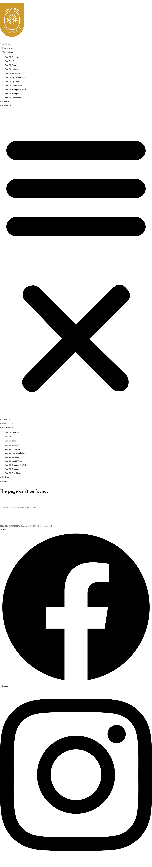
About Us (6, 43)
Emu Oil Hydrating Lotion (15, 77)
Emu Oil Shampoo (12, 93)
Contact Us (6, 105)
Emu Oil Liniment (12, 69)
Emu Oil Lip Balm (12, 81)
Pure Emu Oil (7, 48)
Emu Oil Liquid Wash (13, 85)
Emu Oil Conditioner (13, 97)
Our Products (7, 52)
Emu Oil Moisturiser (13, 73)
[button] (76, 262)
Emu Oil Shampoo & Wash (15, 89)
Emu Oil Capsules (12, 57)
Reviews (5, 101)
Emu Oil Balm (10, 65)
